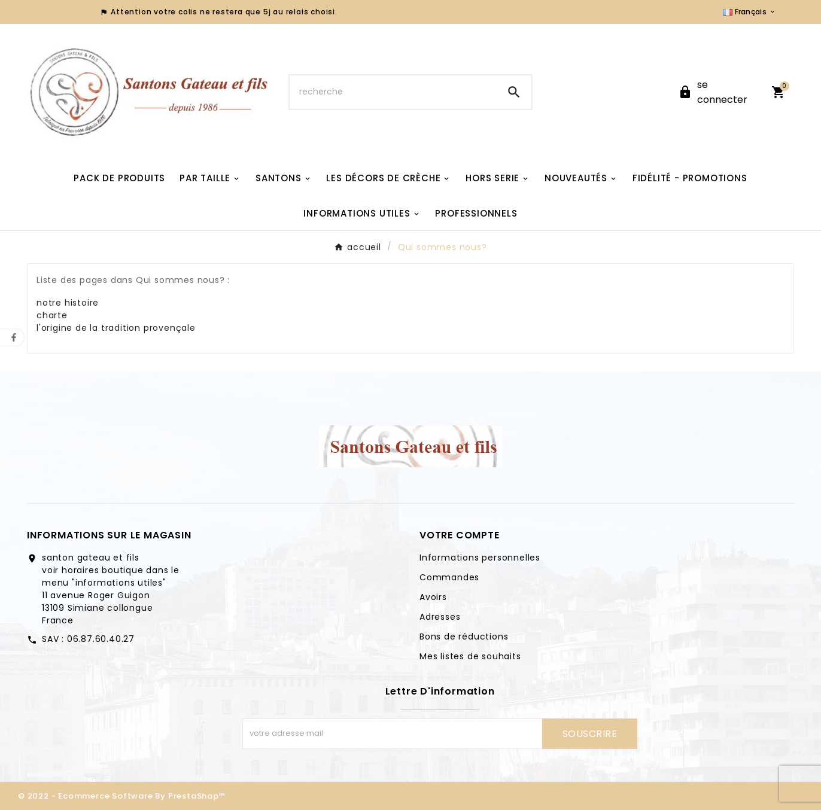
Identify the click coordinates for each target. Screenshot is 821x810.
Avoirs (433, 597)
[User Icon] (717, 92)
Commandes (449, 577)
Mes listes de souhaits (470, 656)
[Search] (514, 92)
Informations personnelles (479, 558)
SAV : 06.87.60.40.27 (88, 639)
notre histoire (68, 303)
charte (52, 315)
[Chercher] (393, 92)
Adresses (439, 617)
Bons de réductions (463, 636)
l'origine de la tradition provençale (116, 328)
